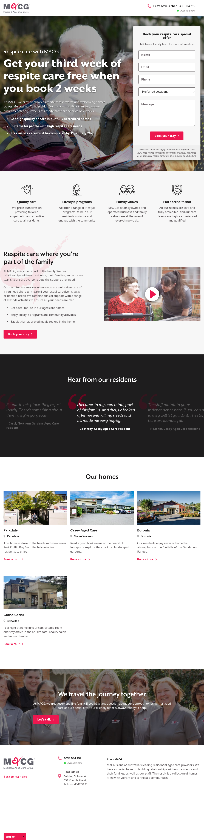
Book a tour (12, 575)
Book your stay (18, 334)
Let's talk (44, 735)
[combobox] (15, 836)
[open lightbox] (152, 294)
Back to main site (15, 792)
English (10, 836)
